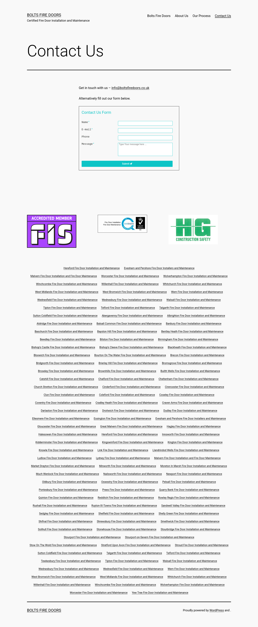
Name (86, 122)
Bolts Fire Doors (44, 15)
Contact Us (223, 16)
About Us (181, 16)
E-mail (87, 129)
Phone (86, 137)
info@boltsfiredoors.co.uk (130, 88)
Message (88, 144)
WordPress (216, 610)
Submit (127, 163)
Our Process (202, 16)
